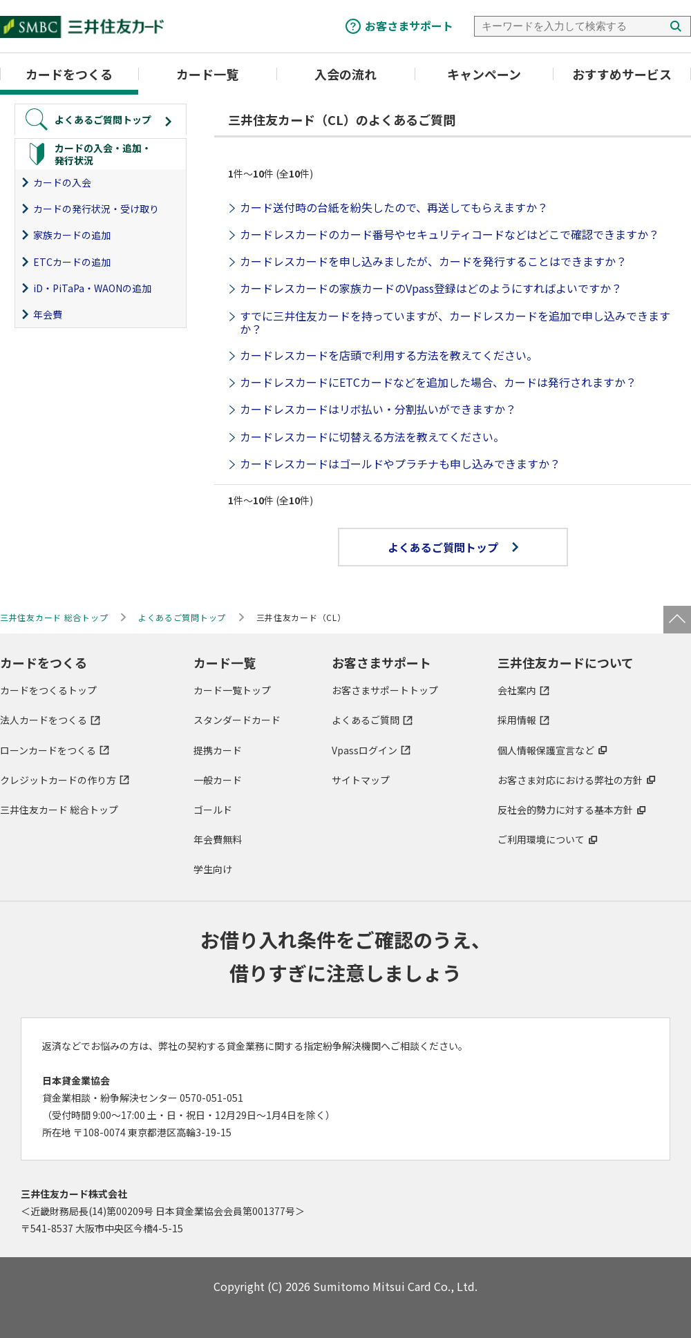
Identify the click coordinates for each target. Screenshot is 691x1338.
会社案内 (517, 690)
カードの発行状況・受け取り (96, 209)
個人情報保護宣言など (546, 750)
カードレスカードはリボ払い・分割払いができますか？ (378, 409)
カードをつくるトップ (48, 690)
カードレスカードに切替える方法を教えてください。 (372, 436)
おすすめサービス (622, 74)
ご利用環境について (541, 839)
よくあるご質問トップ (453, 547)
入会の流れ (345, 74)
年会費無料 (217, 839)
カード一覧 (207, 74)
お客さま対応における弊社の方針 (570, 780)
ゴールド (212, 809)
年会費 (47, 314)
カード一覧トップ (232, 690)
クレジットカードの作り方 (58, 780)
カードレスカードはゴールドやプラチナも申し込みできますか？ (400, 463)
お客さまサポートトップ (385, 690)
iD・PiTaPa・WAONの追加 (92, 288)
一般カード (217, 780)
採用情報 (517, 720)
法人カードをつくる (43, 720)
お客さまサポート (409, 25)
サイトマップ (361, 780)
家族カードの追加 (72, 235)
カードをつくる (69, 74)
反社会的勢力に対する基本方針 (565, 809)
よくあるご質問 (365, 720)
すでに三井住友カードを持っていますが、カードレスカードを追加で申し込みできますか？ (455, 322)
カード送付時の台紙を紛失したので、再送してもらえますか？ (394, 207)
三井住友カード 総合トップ (59, 809)
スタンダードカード (237, 720)
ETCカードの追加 (72, 262)
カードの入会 (62, 182)
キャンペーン (484, 74)
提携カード (217, 750)
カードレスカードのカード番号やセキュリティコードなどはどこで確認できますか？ (449, 234)
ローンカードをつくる (48, 750)
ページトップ (677, 619)
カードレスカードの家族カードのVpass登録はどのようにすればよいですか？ (431, 288)
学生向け (212, 869)
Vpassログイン (364, 750)
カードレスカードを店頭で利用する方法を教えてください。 (389, 355)
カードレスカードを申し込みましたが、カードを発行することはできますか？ (433, 261)
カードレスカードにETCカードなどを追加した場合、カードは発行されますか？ (438, 382)
